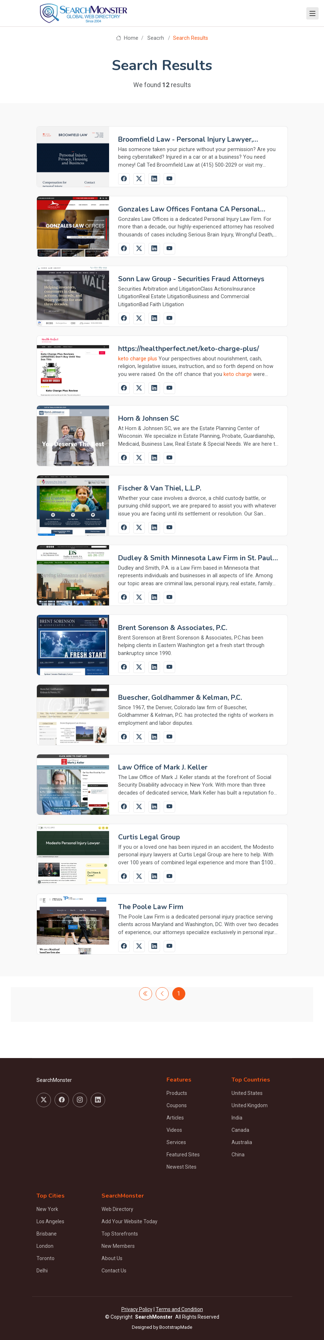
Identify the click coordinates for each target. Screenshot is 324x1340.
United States (247, 1093)
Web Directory (117, 1209)
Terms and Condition (179, 1309)
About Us (111, 1258)
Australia (242, 1142)
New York (47, 1209)
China (238, 1154)
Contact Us (113, 1270)
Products (177, 1093)
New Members (118, 1246)
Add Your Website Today (129, 1221)
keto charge (238, 374)
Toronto (45, 1258)
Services (176, 1142)
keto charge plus (137, 359)
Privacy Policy (136, 1309)
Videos (174, 1130)
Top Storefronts (119, 1233)
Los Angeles (50, 1221)
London (44, 1246)
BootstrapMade (175, 1327)
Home (127, 38)
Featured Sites (183, 1154)
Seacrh (155, 38)
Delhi (42, 1270)
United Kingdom (250, 1105)
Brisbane (46, 1233)
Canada (240, 1130)
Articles (175, 1117)
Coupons (177, 1105)
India (237, 1117)
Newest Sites (181, 1166)
